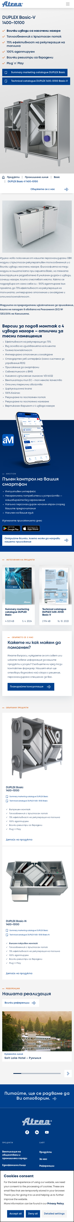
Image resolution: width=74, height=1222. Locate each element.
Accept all (15, 1214)
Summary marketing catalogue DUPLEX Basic (17, 612)
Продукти (45, 1152)
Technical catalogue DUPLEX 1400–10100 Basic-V (54, 612)
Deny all (33, 1214)
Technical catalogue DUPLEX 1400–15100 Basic (26, 801)
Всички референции (21, 1003)
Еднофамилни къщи (14, 1165)
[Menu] (68, 4)
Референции (46, 1166)
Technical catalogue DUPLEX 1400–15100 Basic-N (28, 935)
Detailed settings (54, 1214)
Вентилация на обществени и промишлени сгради (14, 1155)
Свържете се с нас (50, 189)
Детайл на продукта (19, 840)
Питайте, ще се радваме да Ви (37, 1096)
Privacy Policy (55, 1204)
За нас (43, 1159)
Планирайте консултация (31, 687)
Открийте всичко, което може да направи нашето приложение (37, 540)
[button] (68, 1073)
